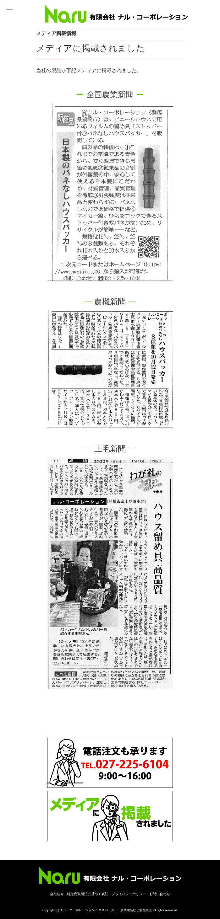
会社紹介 (57, 894)
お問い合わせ (159, 894)
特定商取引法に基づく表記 (87, 894)
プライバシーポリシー (129, 894)
